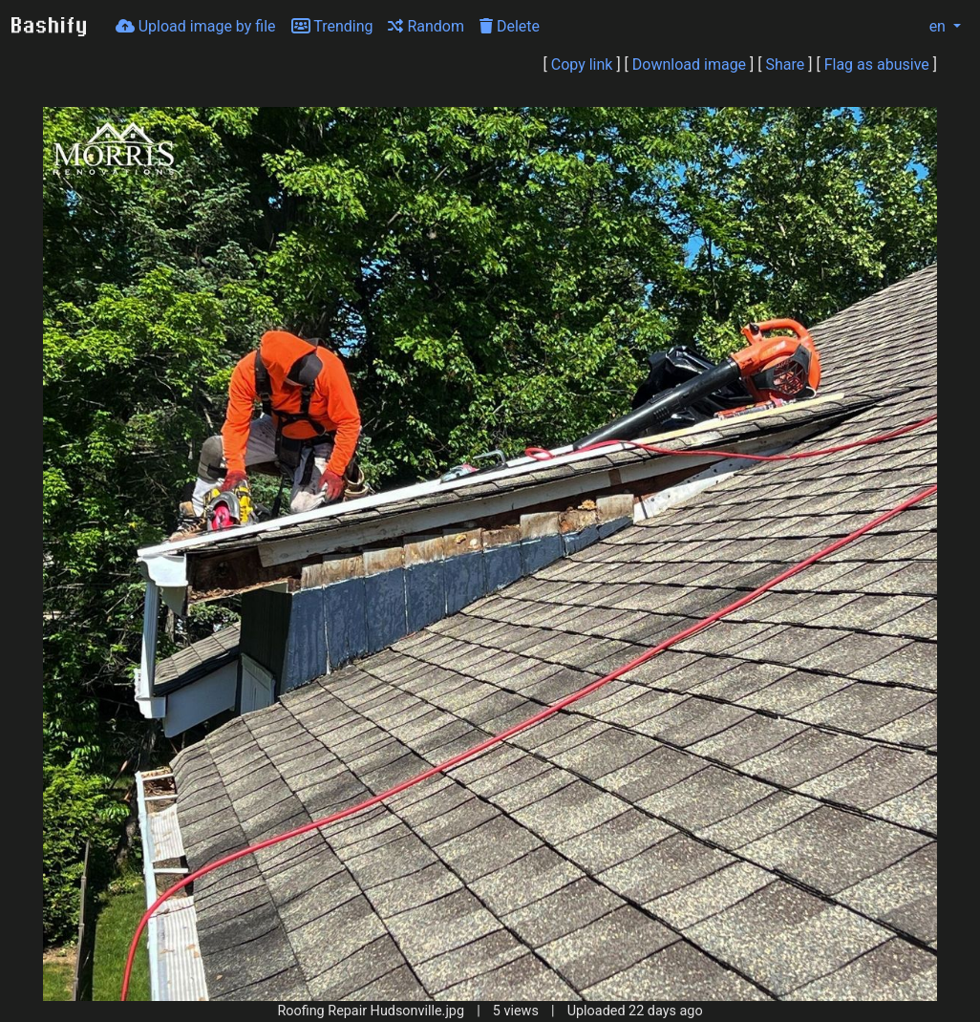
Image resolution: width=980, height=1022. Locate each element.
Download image (689, 64)
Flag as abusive (876, 64)
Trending (332, 26)
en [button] (927, 26)
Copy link (582, 64)
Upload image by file (196, 26)
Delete (509, 26)
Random (426, 26)
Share (785, 64)
